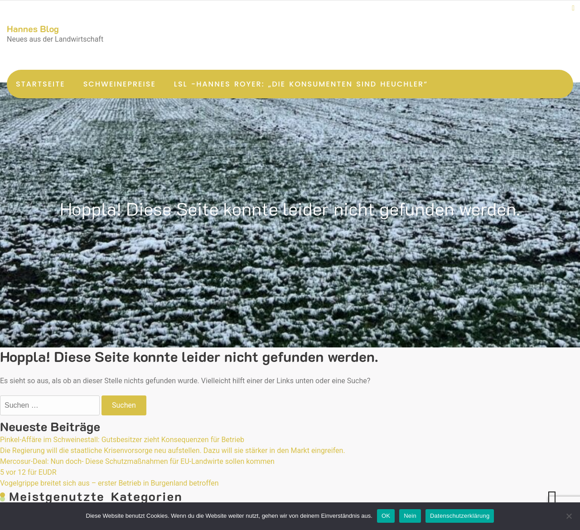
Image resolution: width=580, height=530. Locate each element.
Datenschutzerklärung (459, 515)
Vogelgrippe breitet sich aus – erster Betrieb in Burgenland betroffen (109, 483)
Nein (410, 515)
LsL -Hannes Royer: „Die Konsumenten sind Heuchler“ (301, 84)
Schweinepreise (119, 84)
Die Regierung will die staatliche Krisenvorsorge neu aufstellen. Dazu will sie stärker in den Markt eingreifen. (172, 450)
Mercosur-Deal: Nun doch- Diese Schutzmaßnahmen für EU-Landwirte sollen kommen (137, 461)
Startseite (40, 84)
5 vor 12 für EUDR (28, 472)
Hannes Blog (33, 28)
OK (386, 515)
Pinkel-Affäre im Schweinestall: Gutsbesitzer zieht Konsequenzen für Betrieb (122, 439)
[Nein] (568, 515)
